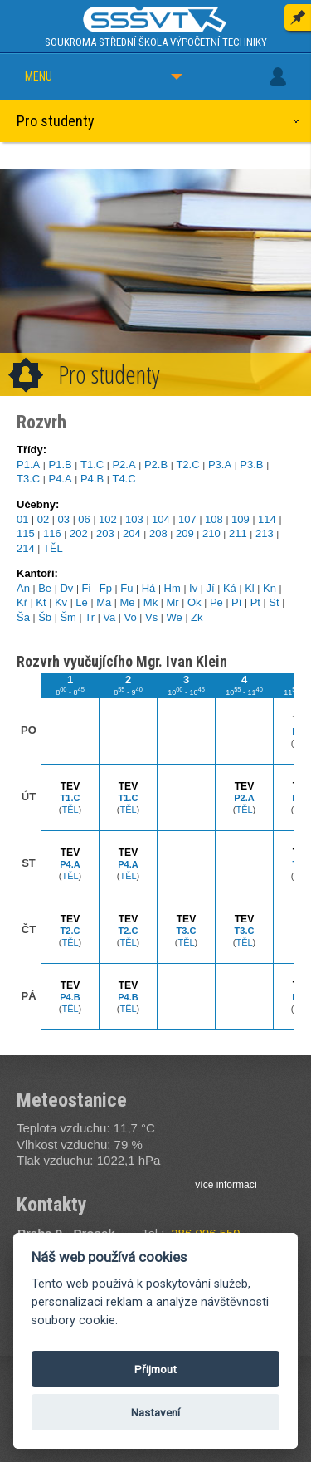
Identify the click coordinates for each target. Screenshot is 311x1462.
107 (187, 519)
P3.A (219, 464)
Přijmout (155, 1369)
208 (158, 533)
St (274, 602)
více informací (226, 1185)
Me (126, 602)
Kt (41, 602)
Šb (44, 617)
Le (81, 602)
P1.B (59, 464)
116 (52, 533)
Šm (68, 617)
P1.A (28, 464)
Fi (86, 588)
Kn (269, 588)
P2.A (123, 464)
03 (64, 519)
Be (44, 588)
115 (26, 533)
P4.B (92, 478)
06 (84, 519)
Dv (66, 588)
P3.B (251, 464)
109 (240, 519)
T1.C (92, 464)
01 (22, 519)
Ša (23, 617)
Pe (216, 602)
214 (26, 548)
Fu (126, 588)
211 (238, 533)
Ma (103, 602)
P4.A (59, 478)
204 (132, 533)
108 (214, 519)
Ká (229, 588)
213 (264, 533)
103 (134, 519)
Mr (172, 602)
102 (108, 519)
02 (43, 519)
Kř (22, 602)
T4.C (123, 478)
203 (105, 533)
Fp (106, 588)
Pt (255, 602)
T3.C (28, 478)
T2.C (187, 464)
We (174, 617)
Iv (193, 588)
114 (267, 519)
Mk (150, 602)
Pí (236, 602)
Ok (194, 602)
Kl (250, 588)
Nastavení (155, 1412)
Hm (172, 588)
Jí (211, 588)
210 (211, 533)
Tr (90, 617)
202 (79, 533)
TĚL (53, 548)
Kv (61, 602)
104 (161, 519)
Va (109, 617)
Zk (196, 617)
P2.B (156, 464)
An (23, 588)
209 (185, 533)
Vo (130, 617)
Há (149, 588)
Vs (151, 617)
